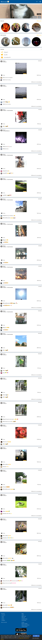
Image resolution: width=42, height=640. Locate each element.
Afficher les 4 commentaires (36, 491)
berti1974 (4, 195)
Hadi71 (4, 101)
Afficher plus (39, 20)
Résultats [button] (2, 49)
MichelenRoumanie (6, 217)
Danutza (4, 394)
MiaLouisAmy (5, 464)
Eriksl (4, 79)
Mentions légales (24, 623)
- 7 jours (2, 617)
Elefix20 (4, 215)
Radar (23, 613)
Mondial (34, 17)
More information (36, 638)
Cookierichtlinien (24, 626)
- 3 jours (2, 616)
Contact (23, 622)
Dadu (4, 441)
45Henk (4, 146)
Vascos (4, 77)
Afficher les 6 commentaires (36, 609)
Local (39, 17)
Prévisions (3, 613)
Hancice (4, 580)
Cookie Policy (21, 637)
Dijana (4, 511)
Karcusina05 (5, 605)
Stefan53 (4, 170)
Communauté (24, 620)
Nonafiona (5, 537)
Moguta (4, 239)
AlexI (4, 126)
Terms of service (4, 622)
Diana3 (4, 60)
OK (36, 635)
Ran (3, 242)
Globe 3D (23, 617)
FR (37, 1)
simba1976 (5, 173)
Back (39, 14)
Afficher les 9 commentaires (36, 175)
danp (4, 372)
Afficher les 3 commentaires (36, 106)
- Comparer (3, 620)
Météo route (24, 616)
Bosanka (4, 466)
